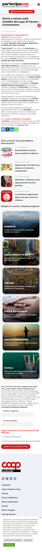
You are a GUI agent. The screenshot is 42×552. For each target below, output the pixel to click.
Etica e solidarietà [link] (9, 498)
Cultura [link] (5, 493)
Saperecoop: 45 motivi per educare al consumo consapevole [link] (27, 168)
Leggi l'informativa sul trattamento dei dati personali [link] (20, 431)
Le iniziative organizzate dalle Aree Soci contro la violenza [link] (26, 197)
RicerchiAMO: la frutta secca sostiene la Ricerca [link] (27, 151)
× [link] (40, 517)
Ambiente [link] (6, 485)
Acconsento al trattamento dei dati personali (20, 441)
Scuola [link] (5, 506)
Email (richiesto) (19, 423)
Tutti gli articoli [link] (8, 514)
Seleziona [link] (28, 540)
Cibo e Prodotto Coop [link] (11, 489)
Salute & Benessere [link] (10, 502)
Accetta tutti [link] (9, 545)
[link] (39, 25)
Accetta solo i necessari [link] (13, 540)
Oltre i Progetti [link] (8, 510)
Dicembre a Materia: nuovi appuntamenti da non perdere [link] (27, 182)
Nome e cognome (19, 413)
